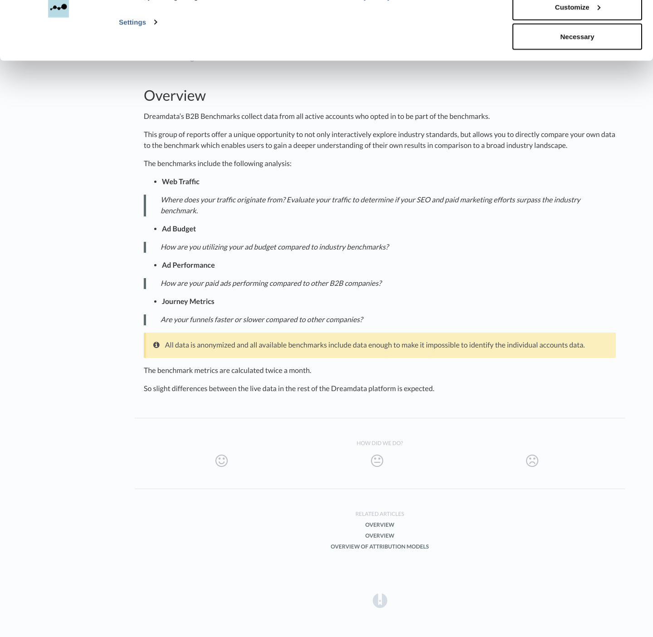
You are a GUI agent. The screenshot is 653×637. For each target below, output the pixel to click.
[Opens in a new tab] (380, 600)
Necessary (577, 83)
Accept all (577, 24)
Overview (379, 524)
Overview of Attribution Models (380, 546)
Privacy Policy (366, 44)
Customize (577, 54)
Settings (132, 69)
